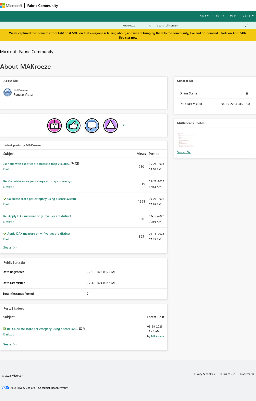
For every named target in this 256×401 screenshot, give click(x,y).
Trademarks (247, 374)
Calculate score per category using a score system (41, 199)
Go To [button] (246, 15)
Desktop (8, 169)
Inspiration (85, 5)
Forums (67, 5)
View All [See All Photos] (184, 152)
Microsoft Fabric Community (26, 51)
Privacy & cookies (204, 374)
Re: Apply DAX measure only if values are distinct (37, 216)
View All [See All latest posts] (10, 247)
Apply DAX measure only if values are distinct (38, 233)
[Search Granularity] (137, 25)
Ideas (102, 5)
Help (233, 15)
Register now (128, 37)
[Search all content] (203, 25)
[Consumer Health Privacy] (53, 387)
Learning (154, 5)
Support (171, 5)
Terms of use (227, 374)
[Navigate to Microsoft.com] (11, 5)
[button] (186, 140)
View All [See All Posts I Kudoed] (10, 344)
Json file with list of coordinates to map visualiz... (37, 164)
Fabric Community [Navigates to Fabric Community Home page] (42, 5)
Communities (119, 5)
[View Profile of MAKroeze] (157, 336)
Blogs (138, 5)
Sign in (220, 15)
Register (205, 15)
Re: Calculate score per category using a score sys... (38, 181)
